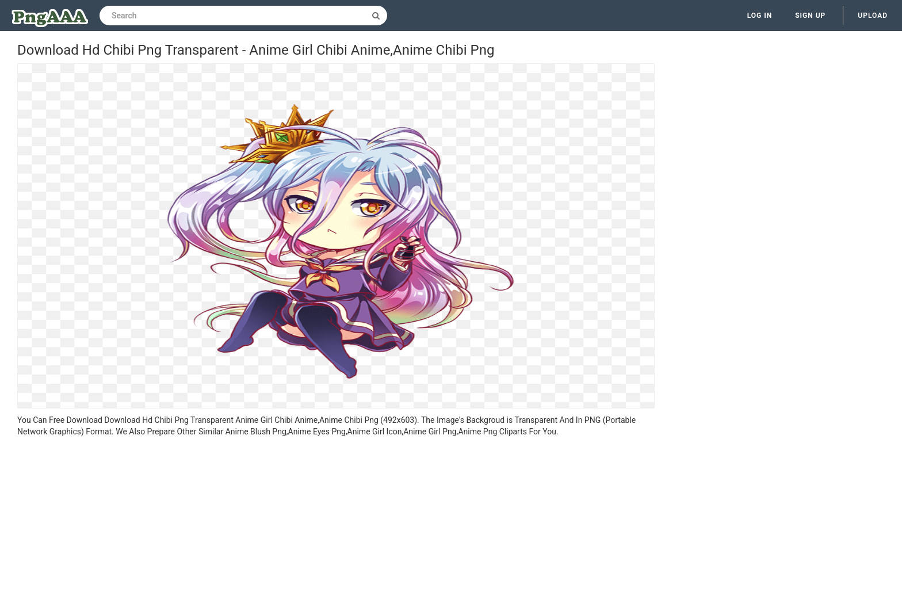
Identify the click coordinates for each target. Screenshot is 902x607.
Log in (760, 16)
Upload (873, 16)
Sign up (810, 16)
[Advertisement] (336, 523)
